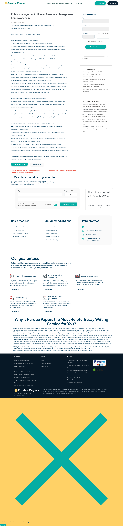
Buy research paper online (22, 377)
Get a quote (37, 164)
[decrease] (99, 37)
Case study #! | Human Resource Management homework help (94, 121)
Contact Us (78, 3)
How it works (69, 3)
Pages (98, 33)
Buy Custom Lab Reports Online (23, 385)
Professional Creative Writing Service (25, 372)
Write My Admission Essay (21, 360)
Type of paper (86, 18)
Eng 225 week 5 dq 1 (88, 76)
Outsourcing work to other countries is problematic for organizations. (25, 171)
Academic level (86, 25)
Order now (113, 3)
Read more (15, 289)
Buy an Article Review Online (22, 369)
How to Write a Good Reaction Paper (77, 370)
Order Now (3, 525)
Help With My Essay (20, 366)
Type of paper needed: (24, 191)
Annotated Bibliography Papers (23, 363)
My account (100, 3)
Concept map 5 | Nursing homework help (63, 170)
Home (49, 3)
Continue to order (19, 164)
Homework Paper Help (17, 22)
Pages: (66, 191)
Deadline (85, 33)
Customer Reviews (58, 3)
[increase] (107, 37)
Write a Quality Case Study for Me (24, 374)
